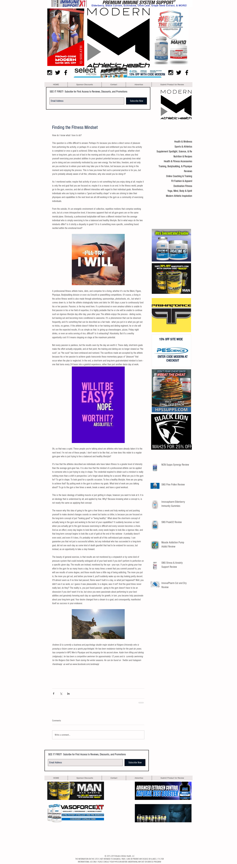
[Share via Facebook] (53, 693)
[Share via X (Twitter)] (61, 693)
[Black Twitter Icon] (57, 72)
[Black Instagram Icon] (49, 72)
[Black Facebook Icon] (65, 72)
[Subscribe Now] (136, 100)
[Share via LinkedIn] (68, 693)
